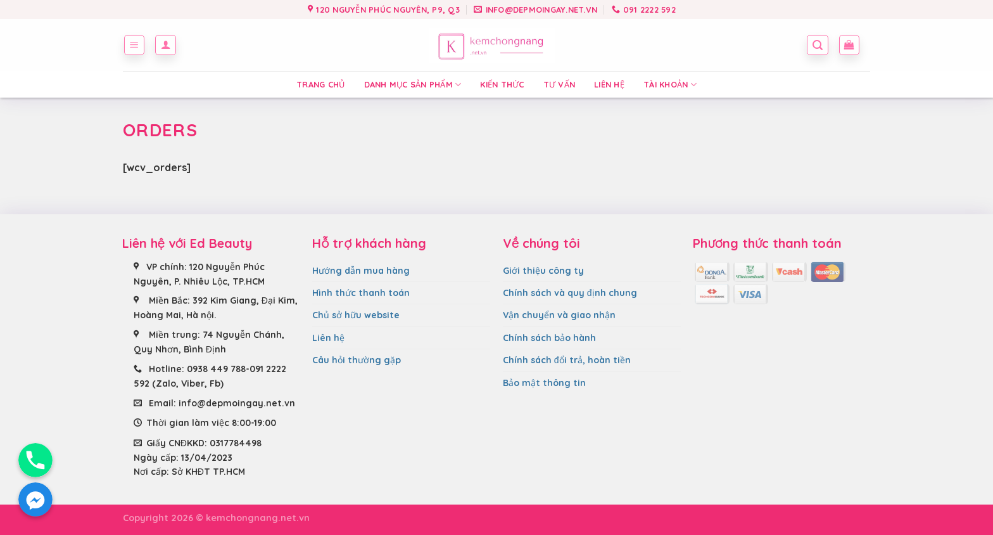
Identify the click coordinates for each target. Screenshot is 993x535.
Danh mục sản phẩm (413, 85)
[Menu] (134, 45)
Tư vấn (559, 84)
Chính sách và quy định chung (570, 293)
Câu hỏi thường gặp (356, 360)
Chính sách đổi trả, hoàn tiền (567, 360)
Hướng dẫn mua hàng (361, 270)
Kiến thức (502, 84)
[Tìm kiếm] (817, 45)
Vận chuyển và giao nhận (559, 315)
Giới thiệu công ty (543, 270)
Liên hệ (609, 84)
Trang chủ (320, 84)
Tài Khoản (670, 85)
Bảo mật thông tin (544, 383)
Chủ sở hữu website (356, 315)
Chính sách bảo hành (549, 338)
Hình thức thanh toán (361, 293)
